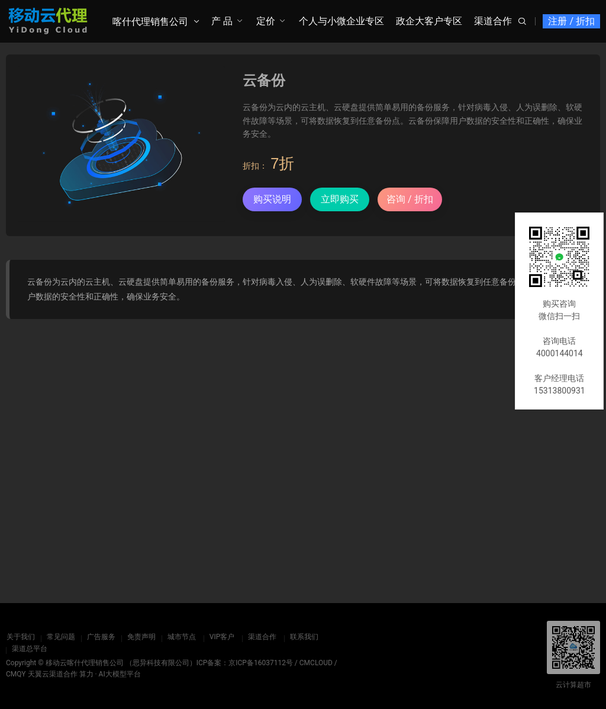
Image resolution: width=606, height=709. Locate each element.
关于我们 (20, 637)
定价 (265, 21)
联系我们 (303, 637)
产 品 (222, 21)
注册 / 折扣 (571, 21)
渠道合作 (493, 21)
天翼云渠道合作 (53, 674)
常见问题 (60, 637)
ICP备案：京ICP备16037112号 (244, 663)
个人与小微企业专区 (341, 21)
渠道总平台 (29, 648)
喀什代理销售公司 (150, 21)
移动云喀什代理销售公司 (85, 663)
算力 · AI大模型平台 (110, 674)
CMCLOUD (316, 663)
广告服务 (100, 637)
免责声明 (141, 637)
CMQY (16, 674)
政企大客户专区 (429, 21)
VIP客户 (221, 637)
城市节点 (181, 637)
